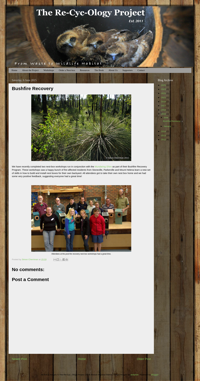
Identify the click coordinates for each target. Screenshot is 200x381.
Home (14, 70)
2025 (163, 85)
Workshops (48, 70)
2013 (163, 135)
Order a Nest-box (67, 70)
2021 (163, 97)
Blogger (154, 375)
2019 (163, 101)
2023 (163, 89)
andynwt (134, 375)
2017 (163, 105)
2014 (163, 131)
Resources (85, 70)
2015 (163, 114)
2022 (163, 93)
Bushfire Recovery (171, 121)
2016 (163, 110)
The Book (99, 70)
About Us (113, 70)
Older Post (144, 359)
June (166, 117)
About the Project (30, 70)
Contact (141, 70)
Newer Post (19, 359)
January (168, 126)
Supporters (127, 70)
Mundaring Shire (103, 166)
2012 (163, 139)
